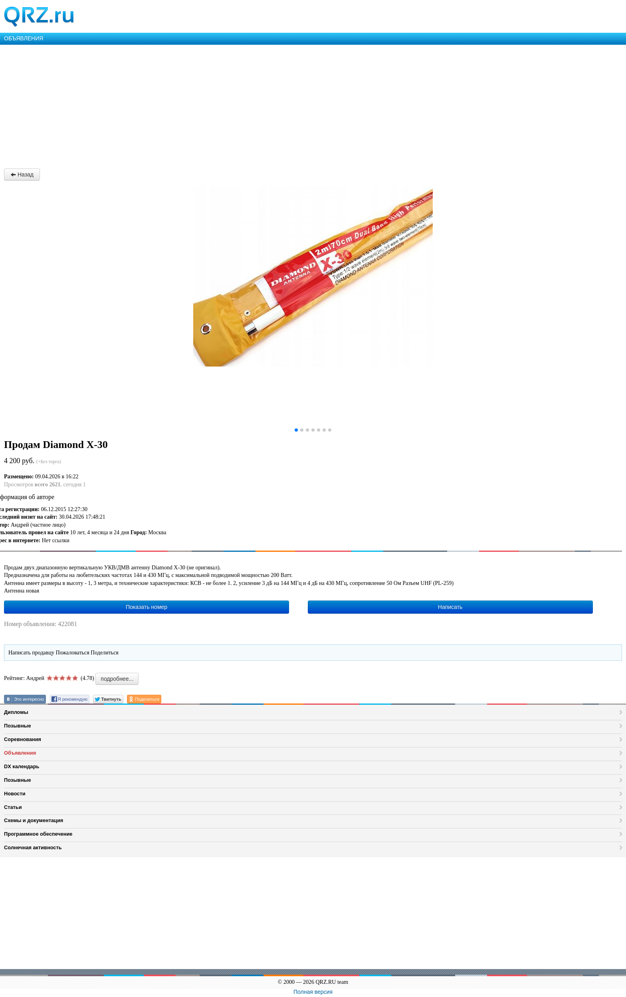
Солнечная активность (33, 847)
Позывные (17, 726)
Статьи (13, 807)
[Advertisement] (239, 105)
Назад (22, 174)
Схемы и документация (33, 820)
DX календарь (21, 766)
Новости (15, 794)
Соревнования (22, 739)
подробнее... (117, 679)
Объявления (20, 753)
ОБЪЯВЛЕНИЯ (23, 38)
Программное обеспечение (38, 834)
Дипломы (16, 712)
